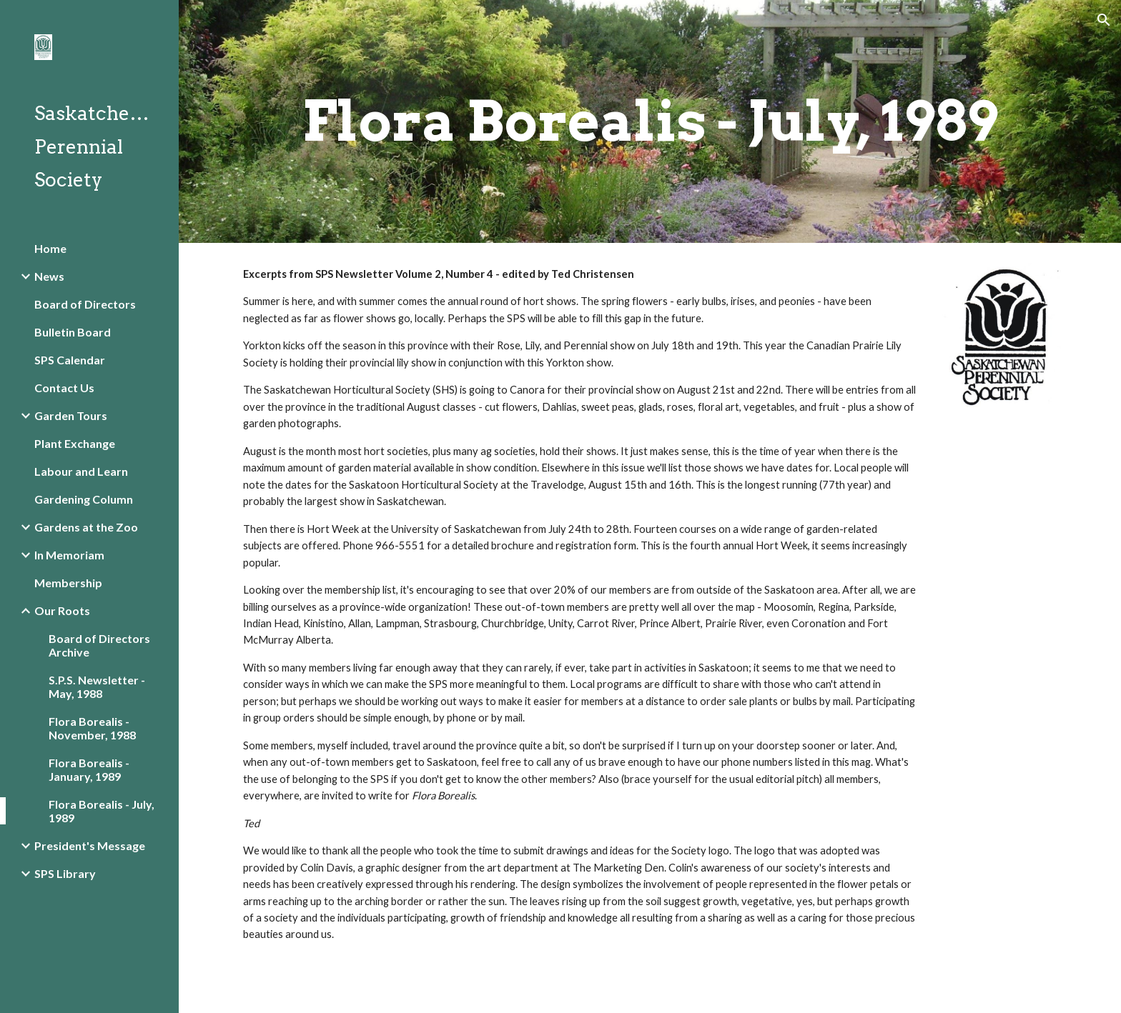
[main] (649, 121)
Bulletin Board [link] (72, 332)
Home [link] (50, 248)
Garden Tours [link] (70, 415)
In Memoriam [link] (69, 555)
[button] (1104, 20)
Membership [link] (68, 582)
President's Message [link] (89, 845)
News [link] (49, 276)
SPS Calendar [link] (69, 359)
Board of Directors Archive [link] (99, 645)
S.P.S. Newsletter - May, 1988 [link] (97, 686)
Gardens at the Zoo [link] (86, 527)
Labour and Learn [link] (81, 471)
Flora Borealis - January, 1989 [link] (89, 769)
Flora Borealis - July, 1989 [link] (101, 810)
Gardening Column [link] (83, 499)
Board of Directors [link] (85, 304)
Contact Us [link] (64, 387)
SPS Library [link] (65, 873)
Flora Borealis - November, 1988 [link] (92, 728)
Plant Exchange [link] (74, 443)
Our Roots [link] (62, 610)
